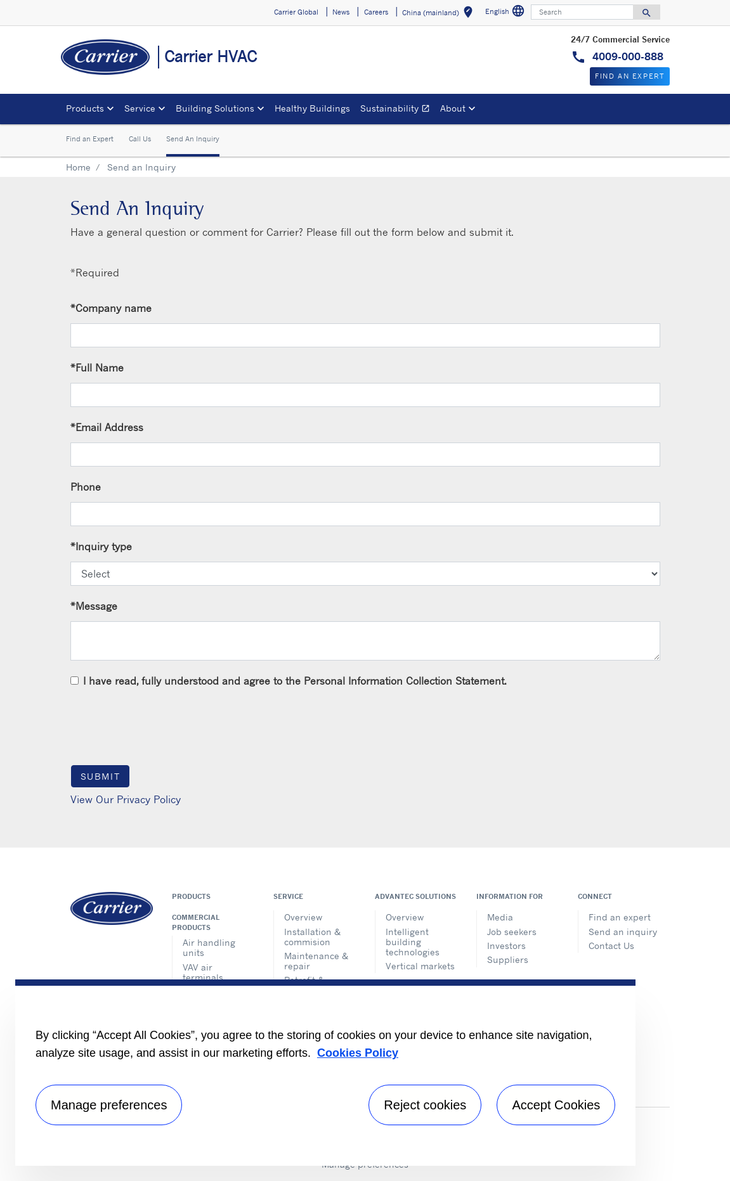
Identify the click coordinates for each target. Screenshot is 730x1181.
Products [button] (85, 108)
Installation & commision (312, 936)
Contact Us (611, 945)
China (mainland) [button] (440, 14)
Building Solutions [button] (215, 108)
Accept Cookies (556, 1105)
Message (93, 606)
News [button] (340, 12)
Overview (303, 917)
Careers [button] (376, 12)
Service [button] (139, 108)
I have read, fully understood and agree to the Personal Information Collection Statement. (295, 680)
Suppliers (507, 959)
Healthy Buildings (312, 108)
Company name (111, 308)
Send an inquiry (623, 931)
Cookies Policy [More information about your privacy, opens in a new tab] (357, 1053)
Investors (506, 945)
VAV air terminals (203, 972)
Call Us (140, 138)
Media (500, 917)
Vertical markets (420, 965)
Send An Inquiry (192, 138)
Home (78, 167)
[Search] (582, 12)
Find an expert (620, 917)
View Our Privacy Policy (125, 799)
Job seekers (512, 931)
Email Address (106, 427)
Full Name (97, 367)
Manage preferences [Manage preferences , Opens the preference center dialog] (109, 1105)
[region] (325, 1072)
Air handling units (209, 947)
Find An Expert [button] (629, 76)
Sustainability (397, 110)
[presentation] (166, 726)
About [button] (453, 108)
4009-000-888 (626, 56)
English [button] (506, 13)
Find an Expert (90, 138)
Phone (85, 487)
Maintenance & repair (316, 960)
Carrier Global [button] (296, 12)
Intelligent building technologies (413, 941)
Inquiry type (101, 546)
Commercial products (195, 922)
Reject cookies (425, 1105)
